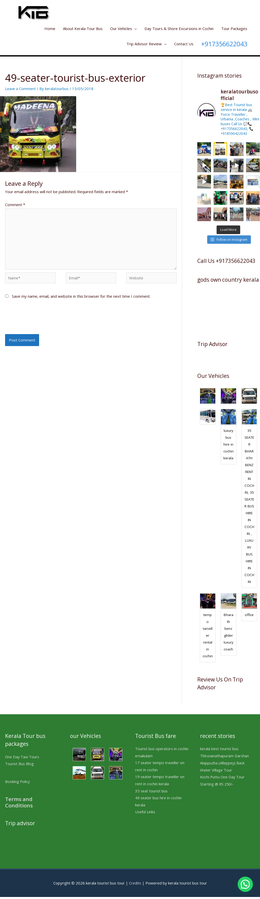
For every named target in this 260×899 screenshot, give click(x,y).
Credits (135, 885)
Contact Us (183, 43)
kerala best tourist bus (220, 750)
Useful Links (145, 814)
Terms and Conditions (19, 804)
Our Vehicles (121, 28)
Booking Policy (17, 783)
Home (49, 28)
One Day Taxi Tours (22, 758)
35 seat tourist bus (152, 793)
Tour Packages (234, 28)
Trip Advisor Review (144, 43)
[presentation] (43, 321)
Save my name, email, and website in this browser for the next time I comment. (81, 297)
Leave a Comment (21, 88)
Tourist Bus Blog (19, 765)
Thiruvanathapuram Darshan (224, 757)
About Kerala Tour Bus (83, 28)
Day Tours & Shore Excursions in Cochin (179, 28)
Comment (15, 204)
